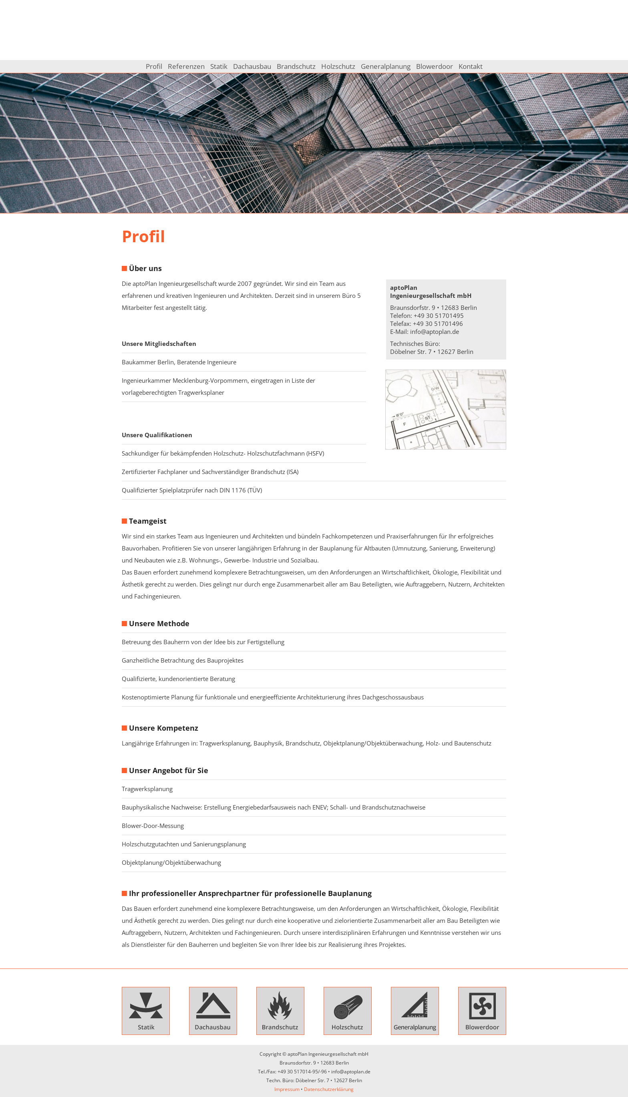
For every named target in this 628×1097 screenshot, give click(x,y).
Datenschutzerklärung (329, 1089)
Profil (154, 66)
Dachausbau (252, 66)
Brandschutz (296, 66)
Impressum (287, 1089)
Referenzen (186, 66)
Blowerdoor (434, 66)
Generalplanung (386, 66)
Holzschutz (338, 66)
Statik (218, 66)
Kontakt (471, 66)
